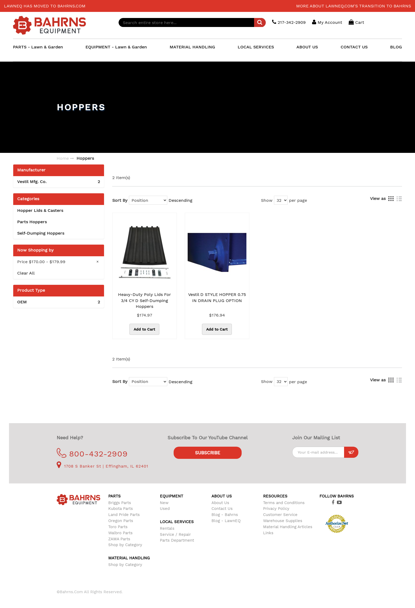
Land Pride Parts (124, 514)
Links (268, 533)
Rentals (167, 528)
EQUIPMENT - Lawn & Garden (116, 46)
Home (63, 158)
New (164, 502)
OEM (58, 302)
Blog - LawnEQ (226, 520)
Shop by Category (125, 544)
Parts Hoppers (32, 221)
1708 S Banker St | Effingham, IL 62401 (102, 466)
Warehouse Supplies (282, 520)
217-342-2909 (289, 22)
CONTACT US (354, 46)
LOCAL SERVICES (256, 46)
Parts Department (177, 540)
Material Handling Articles (287, 526)
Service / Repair (175, 534)
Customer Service (280, 514)
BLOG (396, 46)
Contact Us (222, 508)
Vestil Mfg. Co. (58, 182)
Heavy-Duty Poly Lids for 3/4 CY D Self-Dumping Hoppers (144, 300)
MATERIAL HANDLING (192, 46)
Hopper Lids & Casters (40, 210)
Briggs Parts (119, 502)
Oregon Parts (120, 520)
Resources (275, 496)
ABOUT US (307, 46)
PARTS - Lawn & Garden (38, 46)
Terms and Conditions (284, 502)
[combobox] (192, 22)
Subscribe (207, 452)
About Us (220, 502)
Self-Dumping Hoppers (40, 233)
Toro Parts (118, 526)
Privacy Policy (276, 508)
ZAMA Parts (119, 539)
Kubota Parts (120, 508)
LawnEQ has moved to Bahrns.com (44, 5)
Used (165, 508)
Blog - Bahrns (224, 514)
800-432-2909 (92, 453)
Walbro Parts (120, 533)
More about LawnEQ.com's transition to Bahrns (353, 5)
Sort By (120, 200)
